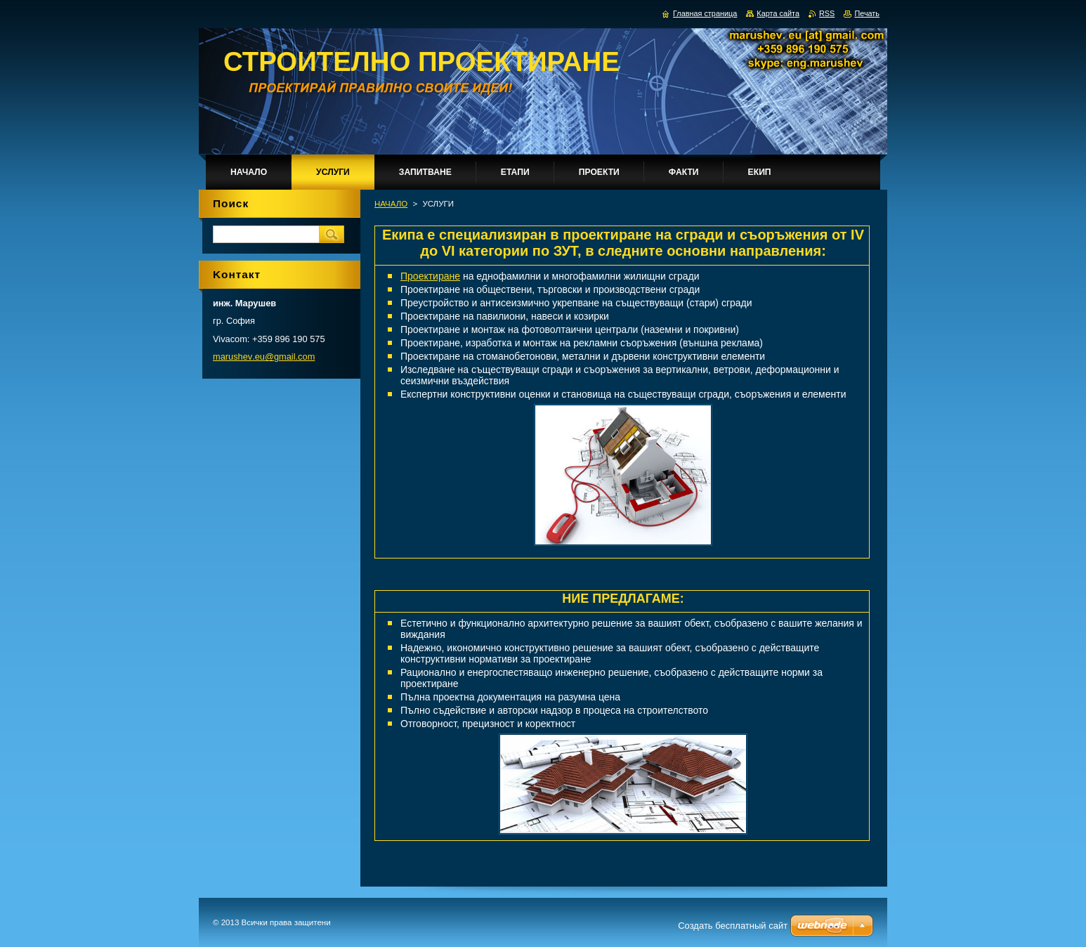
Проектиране (430, 276)
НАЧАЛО (390, 204)
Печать (866, 13)
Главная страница (705, 13)
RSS (827, 13)
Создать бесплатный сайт (732, 925)
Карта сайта (778, 13)
